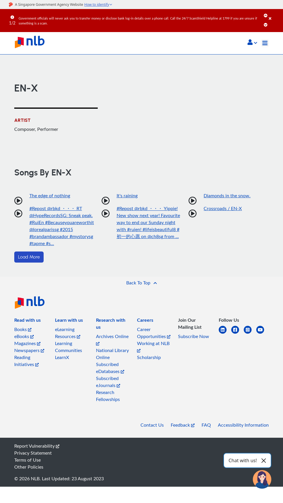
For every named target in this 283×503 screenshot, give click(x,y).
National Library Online (112, 353)
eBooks (24, 336)
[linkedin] (225, 333)
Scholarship (149, 357)
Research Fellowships (108, 395)
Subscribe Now (193, 336)
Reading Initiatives (26, 360)
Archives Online (112, 339)
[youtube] (262, 333)
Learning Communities (68, 346)
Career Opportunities (153, 333)
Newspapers (29, 350)
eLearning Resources (67, 333)
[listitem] (27, 321)
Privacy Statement (33, 453)
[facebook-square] (237, 333)
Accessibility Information (243, 425)
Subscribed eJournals (108, 381)
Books (22, 329)
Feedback (183, 425)
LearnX (62, 357)
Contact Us (152, 425)
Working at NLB (153, 346)
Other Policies (28, 467)
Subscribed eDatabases (110, 367)
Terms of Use (27, 460)
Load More (29, 257)
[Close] (275, 14)
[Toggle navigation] (265, 43)
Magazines (27, 343)
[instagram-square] (250, 333)
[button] (252, 42)
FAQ (206, 425)
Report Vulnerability (36, 446)
